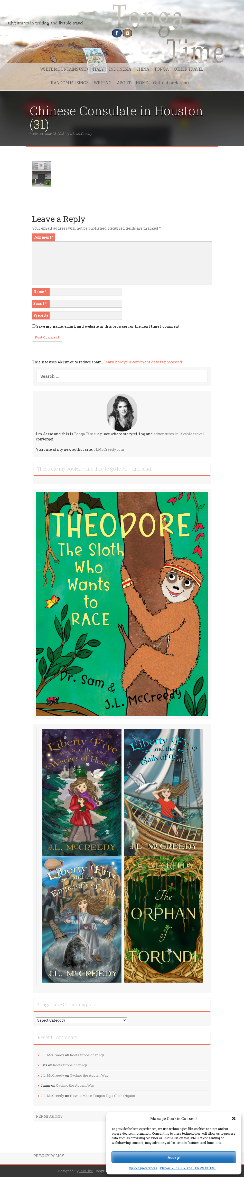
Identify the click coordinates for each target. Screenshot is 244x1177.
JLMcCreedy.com (109, 449)
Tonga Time (85, 433)
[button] (233, 1118)
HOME (142, 82)
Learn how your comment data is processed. (143, 362)
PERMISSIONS (49, 1116)
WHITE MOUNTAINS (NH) (64, 69)
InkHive (86, 1171)
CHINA (142, 69)
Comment (43, 237)
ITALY (98, 69)
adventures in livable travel (179, 433)
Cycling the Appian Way (89, 1075)
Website (40, 315)
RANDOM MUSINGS (70, 82)
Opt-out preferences (143, 1168)
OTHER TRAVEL (188, 69)
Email (39, 303)
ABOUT (124, 82)
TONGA (161, 69)
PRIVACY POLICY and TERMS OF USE (188, 1168)
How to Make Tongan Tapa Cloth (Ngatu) (102, 1095)
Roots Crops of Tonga (87, 1055)
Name (39, 291)
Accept (174, 1157)
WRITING (103, 82)
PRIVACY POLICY (48, 1155)
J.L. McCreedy (81, 133)
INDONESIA (120, 69)
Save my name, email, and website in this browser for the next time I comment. (108, 326)
